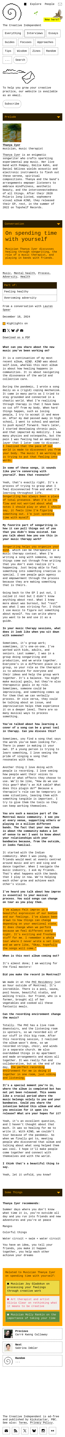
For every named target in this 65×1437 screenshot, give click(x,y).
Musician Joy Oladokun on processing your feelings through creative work (28, 1287)
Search (20, 60)
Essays (53, 33)
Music (7, 273)
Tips (8, 51)
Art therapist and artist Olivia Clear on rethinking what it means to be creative (32, 1303)
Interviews (35, 33)
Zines (36, 51)
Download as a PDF (16, 337)
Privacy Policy (41, 1422)
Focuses (26, 42)
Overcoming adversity (20, 297)
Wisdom (22, 51)
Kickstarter (39, 1419)
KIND (28, 361)
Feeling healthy (16, 291)
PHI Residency (42, 982)
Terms (23, 1422)
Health (25, 276)
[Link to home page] (12, 12)
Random (51, 51)
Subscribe (12, 103)
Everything (13, 33)
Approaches (45, 42)
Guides (10, 42)
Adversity (10, 276)
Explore (35, 4)
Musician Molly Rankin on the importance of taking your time (31, 1316)
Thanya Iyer (11, 145)
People (49, 4)
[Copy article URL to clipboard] (17, 330)
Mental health (24, 273)
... (7, 60)
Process (43, 273)
